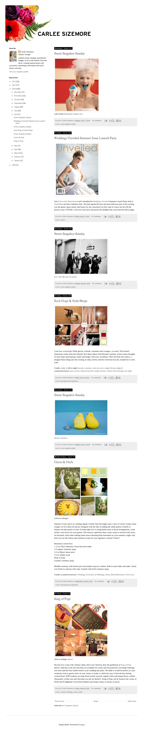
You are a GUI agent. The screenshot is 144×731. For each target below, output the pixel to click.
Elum (107, 574)
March (16, 153)
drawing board (65, 381)
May (16, 146)
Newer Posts (59, 701)
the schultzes (62, 438)
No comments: (97, 120)
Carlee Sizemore (27, 52)
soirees (62, 220)
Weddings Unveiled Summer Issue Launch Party (85, 138)
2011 (14, 85)
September (18, 103)
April (16, 149)
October (17, 100)
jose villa (58, 277)
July (16, 111)
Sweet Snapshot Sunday (69, 53)
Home (96, 701)
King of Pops (62, 599)
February (17, 157)
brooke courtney (84, 368)
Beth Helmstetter (117, 574)
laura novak (74, 371)
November (18, 96)
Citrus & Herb (63, 462)
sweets (75, 692)
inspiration (74, 381)
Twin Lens (129, 574)
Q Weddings (99, 574)
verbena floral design (114, 371)
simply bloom (110, 368)
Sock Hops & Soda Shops (70, 301)
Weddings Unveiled (85, 574)
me (72, 659)
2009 (14, 165)
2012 (14, 82)
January (17, 160)
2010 (14, 89)
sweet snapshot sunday (68, 124)
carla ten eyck (97, 368)
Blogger (82, 725)
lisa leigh (128, 371)
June (16, 114)
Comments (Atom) (71, 706)
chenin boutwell (86, 371)
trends (80, 692)
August (17, 107)
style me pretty (71, 277)
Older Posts (132, 701)
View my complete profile (18, 72)
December (18, 92)
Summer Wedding (66, 692)
